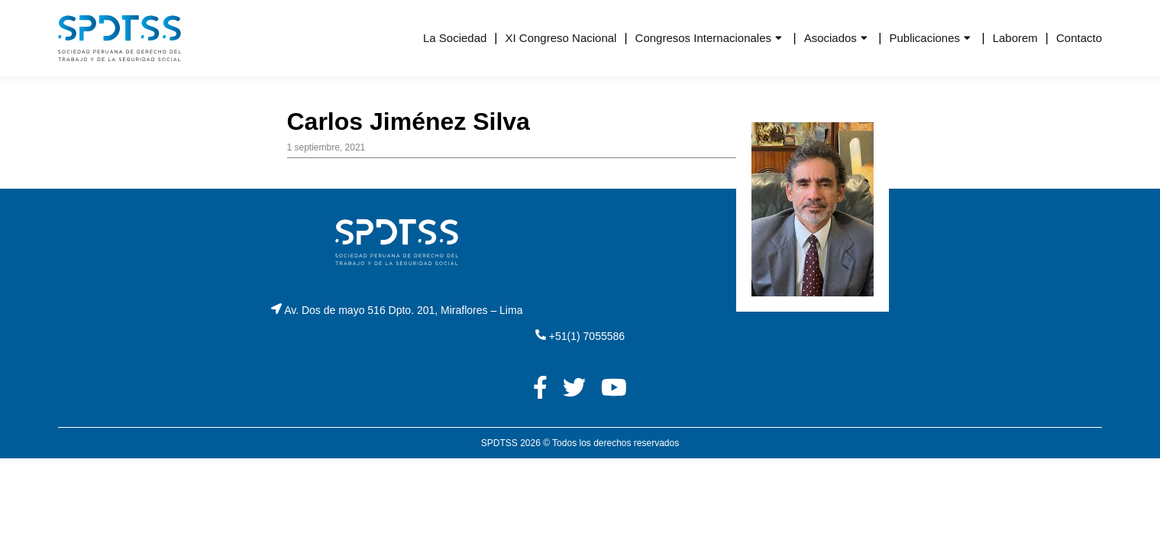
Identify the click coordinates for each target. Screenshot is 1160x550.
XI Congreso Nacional (561, 37)
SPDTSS (499, 443)
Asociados (830, 37)
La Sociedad (454, 37)
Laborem (1015, 37)
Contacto (1079, 37)
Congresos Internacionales (703, 37)
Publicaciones (924, 37)
